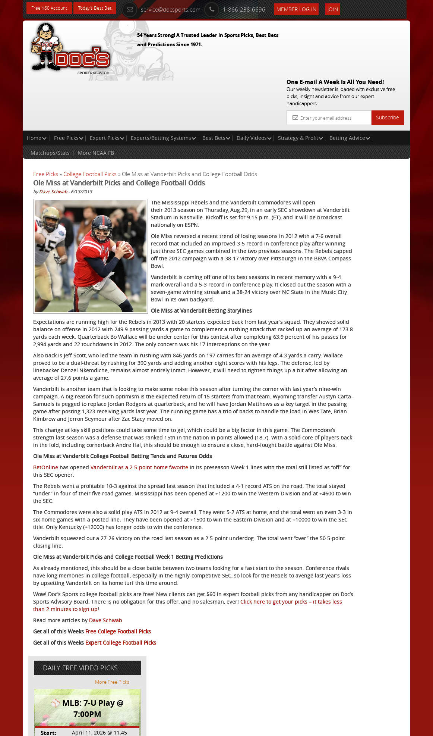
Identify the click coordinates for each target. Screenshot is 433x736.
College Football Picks (90, 120)
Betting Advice (349, 84)
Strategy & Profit (300, 84)
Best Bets (216, 84)
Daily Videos (254, 84)
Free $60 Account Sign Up (345, 284)
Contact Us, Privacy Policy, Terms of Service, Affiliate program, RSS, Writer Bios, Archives (261, 727)
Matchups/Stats (50, 99)
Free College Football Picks (118, 689)
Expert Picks (107, 84)
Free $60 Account (52, 8)
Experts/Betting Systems (163, 84)
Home (37, 84)
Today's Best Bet (103, 8)
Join (354, 8)
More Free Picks (376, 138)
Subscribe (387, 63)
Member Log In (318, 8)
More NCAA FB (96, 99)
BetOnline (45, 503)
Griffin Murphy (351, 207)
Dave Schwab (53, 138)
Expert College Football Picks (120, 700)
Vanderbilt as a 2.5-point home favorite (139, 503)
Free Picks (68, 84)
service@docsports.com (182, 8)
